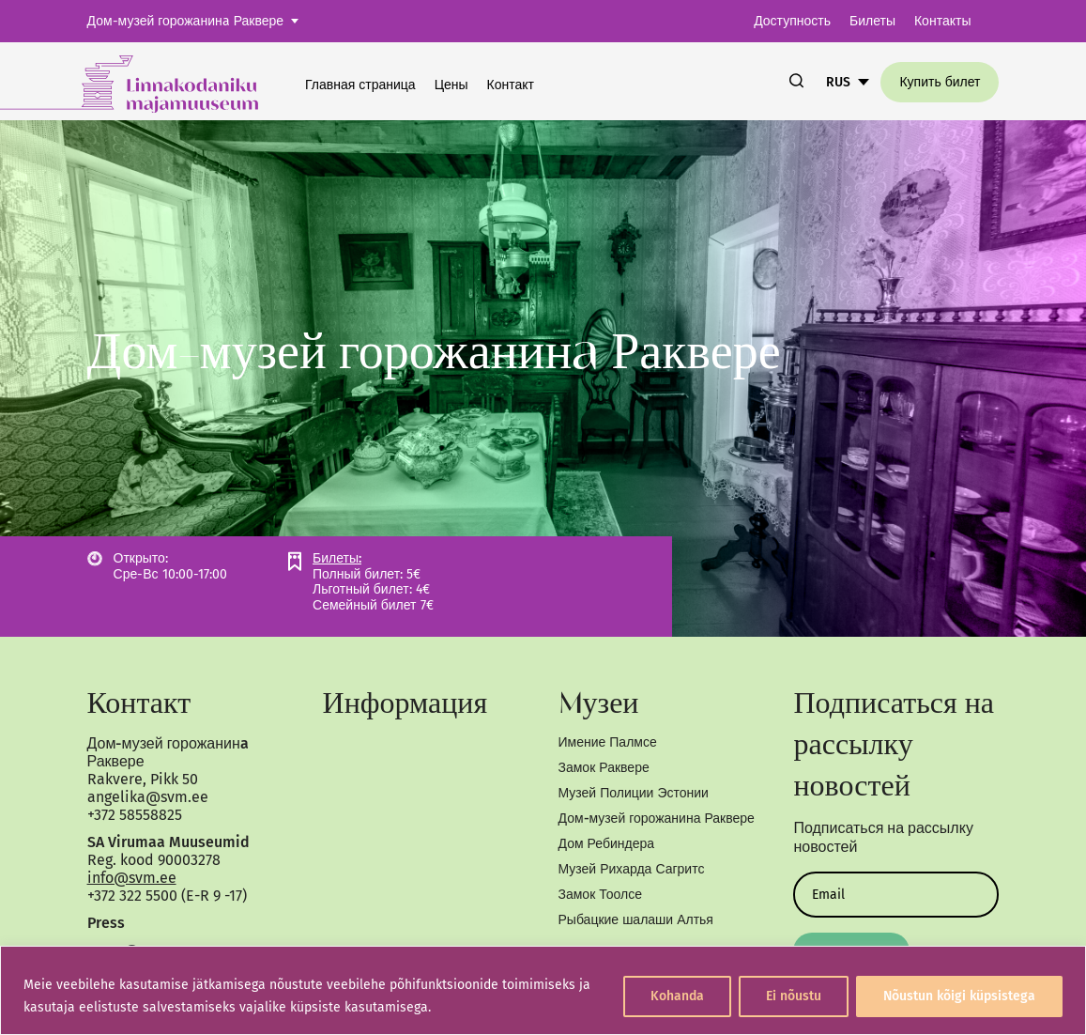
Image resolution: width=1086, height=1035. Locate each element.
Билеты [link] (872, 21)
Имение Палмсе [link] (607, 742)
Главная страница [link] (360, 85)
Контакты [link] (942, 21)
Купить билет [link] (939, 82)
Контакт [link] (510, 85)
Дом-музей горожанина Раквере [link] (656, 818)
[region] (543, 990)
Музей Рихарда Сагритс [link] (631, 869)
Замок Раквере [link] (604, 768)
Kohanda (677, 996)
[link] (152, 81)
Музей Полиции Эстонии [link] (633, 793)
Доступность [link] (792, 21)
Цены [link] (451, 85)
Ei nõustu (793, 996)
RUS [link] (838, 82)
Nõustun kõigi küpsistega (959, 996)
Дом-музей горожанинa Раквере (185, 21)
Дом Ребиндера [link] (606, 844)
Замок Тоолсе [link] (600, 895)
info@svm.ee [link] (131, 878)
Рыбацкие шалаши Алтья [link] (635, 920)
